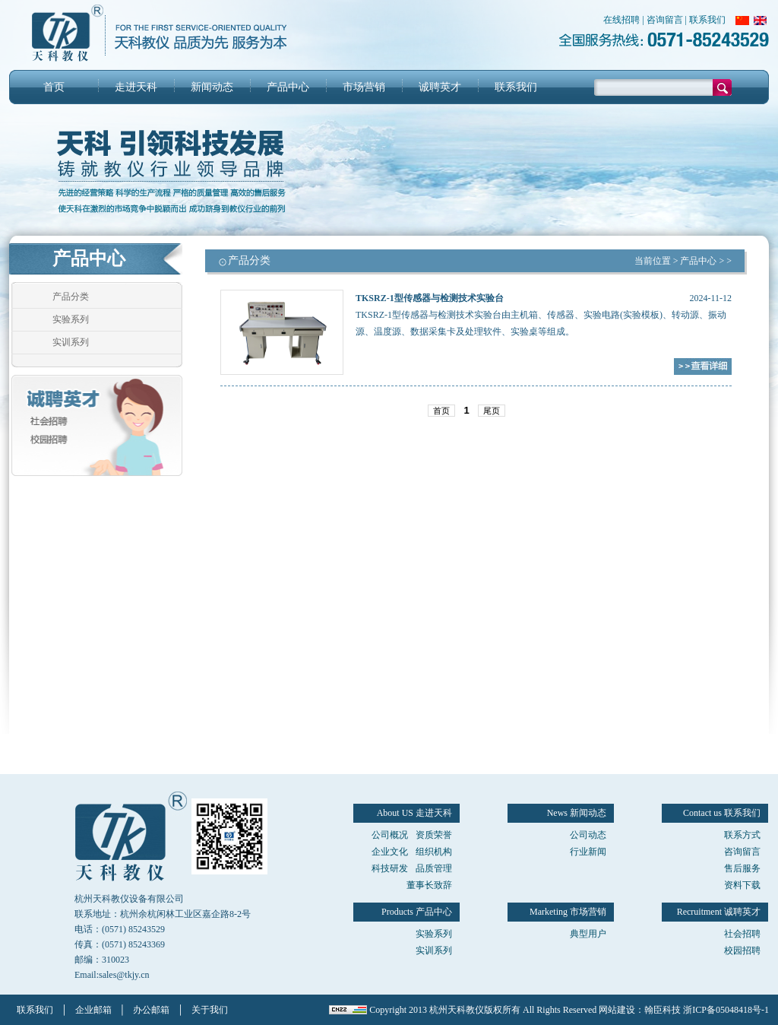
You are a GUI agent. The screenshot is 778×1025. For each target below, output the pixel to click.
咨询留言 (665, 19)
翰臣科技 (662, 1009)
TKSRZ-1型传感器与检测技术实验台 (430, 298)
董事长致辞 (429, 885)
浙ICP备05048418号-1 (726, 1009)
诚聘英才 (440, 87)
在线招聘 (621, 19)
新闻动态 (212, 87)
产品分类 (70, 296)
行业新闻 (588, 851)
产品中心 (288, 87)
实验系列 (70, 319)
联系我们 (707, 19)
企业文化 (390, 851)
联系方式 (742, 835)
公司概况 (390, 835)
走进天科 (136, 87)
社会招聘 (742, 933)
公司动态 (588, 835)
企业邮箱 (93, 1009)
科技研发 (390, 868)
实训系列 (70, 342)
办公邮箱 (151, 1009)
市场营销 (364, 87)
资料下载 (742, 885)
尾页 (491, 410)
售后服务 (742, 868)
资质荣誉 (434, 835)
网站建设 (617, 1009)
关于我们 (209, 1009)
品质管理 (434, 868)
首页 (54, 87)
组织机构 (434, 851)
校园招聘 (742, 950)
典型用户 (588, 933)
